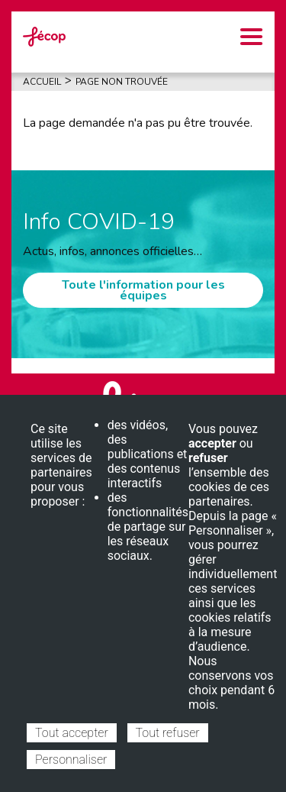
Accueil (42, 82)
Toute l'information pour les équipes (143, 290)
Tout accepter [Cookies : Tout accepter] (71, 733)
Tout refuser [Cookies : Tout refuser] (168, 733)
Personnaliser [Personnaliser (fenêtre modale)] (71, 759)
